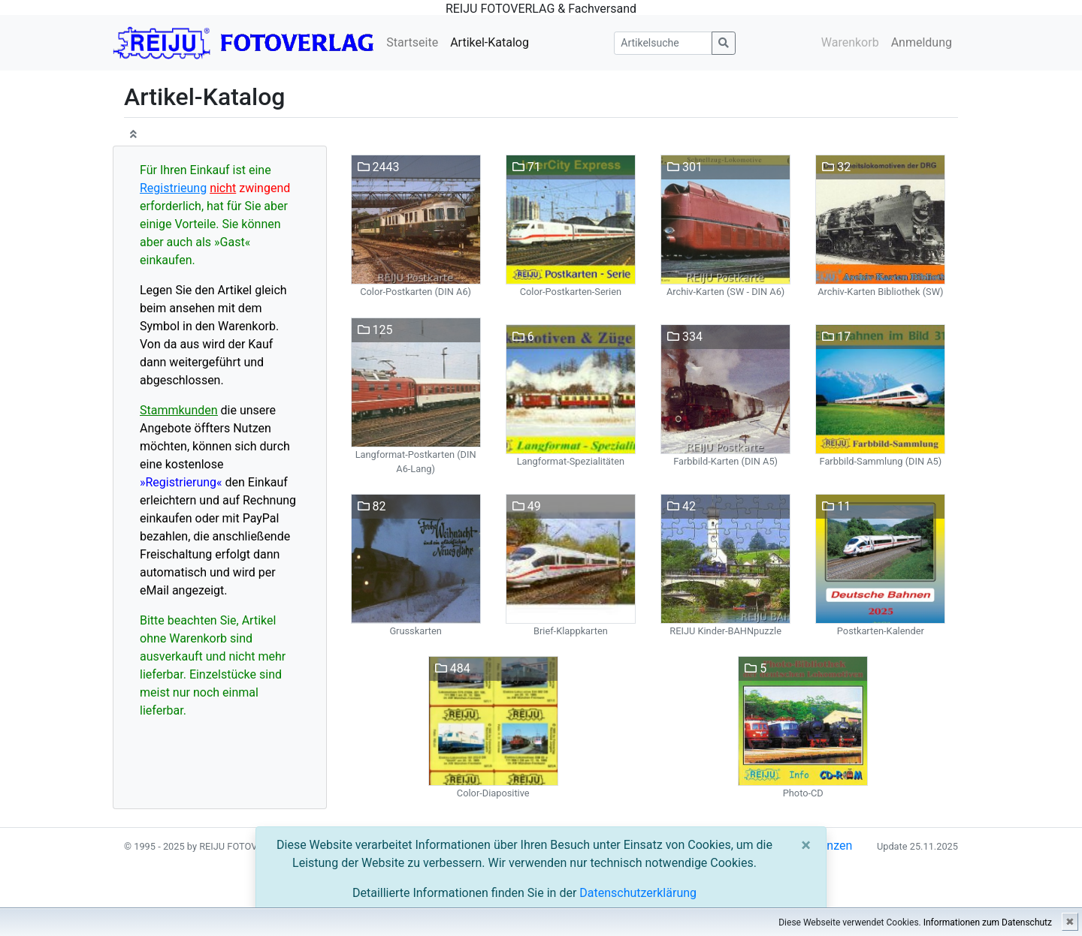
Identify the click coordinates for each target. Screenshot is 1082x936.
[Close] (806, 845)
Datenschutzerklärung (638, 893)
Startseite (412, 42)
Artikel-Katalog (489, 42)
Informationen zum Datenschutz (987, 922)
